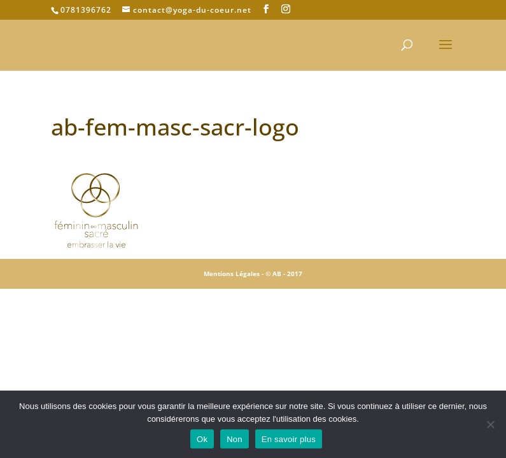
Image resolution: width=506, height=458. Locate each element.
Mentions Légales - (234, 273)
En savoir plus (289, 439)
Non (234, 439)
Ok (202, 439)
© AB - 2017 (283, 273)
